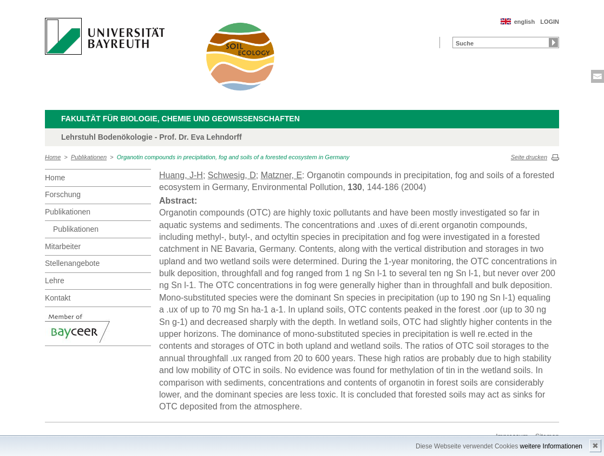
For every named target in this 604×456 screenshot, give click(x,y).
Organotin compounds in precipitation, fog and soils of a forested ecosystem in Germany (233, 157)
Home (53, 157)
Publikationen (89, 157)
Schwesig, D (232, 175)
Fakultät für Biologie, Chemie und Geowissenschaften (180, 118)
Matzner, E (281, 175)
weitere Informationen (551, 446)
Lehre (54, 280)
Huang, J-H (181, 175)
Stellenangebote (72, 263)
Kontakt (57, 298)
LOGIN (549, 21)
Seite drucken (529, 157)
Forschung (63, 194)
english (524, 21)
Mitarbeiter (63, 246)
